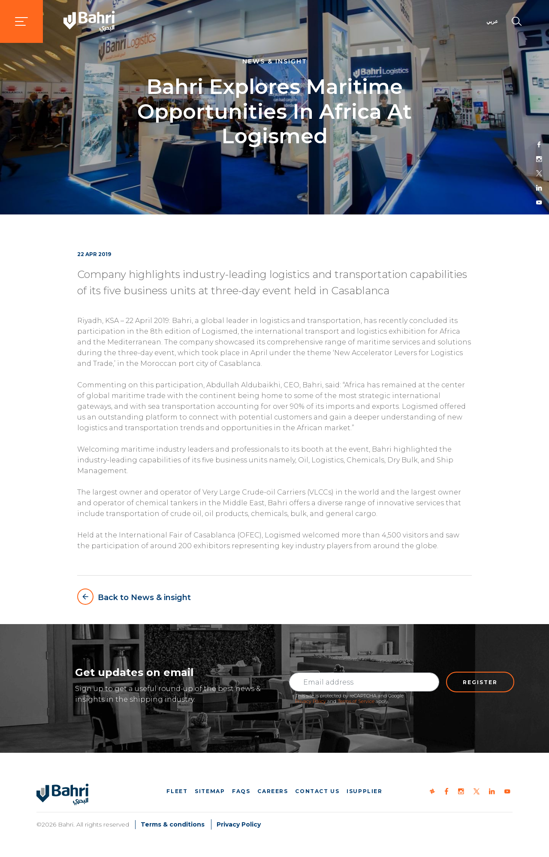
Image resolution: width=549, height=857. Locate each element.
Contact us (317, 791)
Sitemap (210, 791)
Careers (272, 791)
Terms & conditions (173, 824)
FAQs (241, 791)
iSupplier (364, 791)
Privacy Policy (310, 701)
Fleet (176, 791)
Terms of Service (356, 701)
